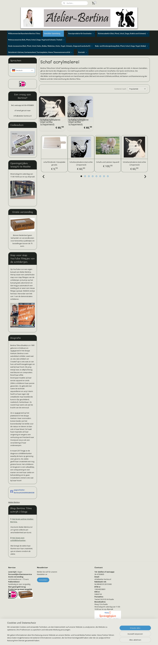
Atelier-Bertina (14, 502)
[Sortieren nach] (137, 89)
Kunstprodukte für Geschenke (81, 33)
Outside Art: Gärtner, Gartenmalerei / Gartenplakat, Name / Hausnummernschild (40, 52)
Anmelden (43, 580)
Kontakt (82, 52)
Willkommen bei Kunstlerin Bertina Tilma (24, 33)
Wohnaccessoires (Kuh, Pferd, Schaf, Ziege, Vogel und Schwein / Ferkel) (36, 40)
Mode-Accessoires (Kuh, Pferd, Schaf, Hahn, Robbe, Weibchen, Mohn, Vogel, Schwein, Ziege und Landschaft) (50, 46)
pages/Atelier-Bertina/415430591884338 (22, 491)
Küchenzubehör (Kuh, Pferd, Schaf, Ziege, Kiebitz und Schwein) (123, 33)
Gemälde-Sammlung (53, 33)
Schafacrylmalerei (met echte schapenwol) (50, 122)
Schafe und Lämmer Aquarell (107, 162)
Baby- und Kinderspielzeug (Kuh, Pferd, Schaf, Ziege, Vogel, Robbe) (121, 46)
